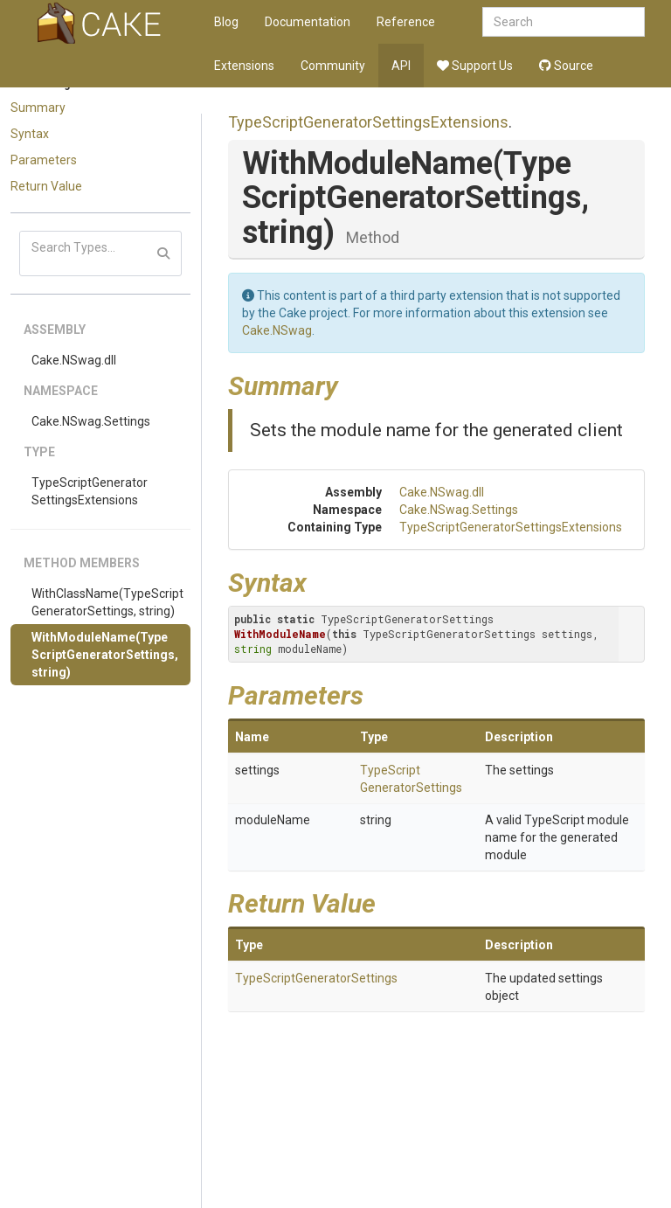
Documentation (307, 22)
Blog (226, 22)
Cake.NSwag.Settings (90, 421)
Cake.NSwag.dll (73, 360)
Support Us (475, 66)
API (401, 66)
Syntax (29, 134)
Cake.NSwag (277, 330)
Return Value (46, 186)
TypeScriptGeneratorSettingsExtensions (89, 491)
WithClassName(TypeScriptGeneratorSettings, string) (107, 602)
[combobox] (563, 22)
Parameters (43, 160)
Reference (406, 22)
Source (566, 66)
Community (333, 66)
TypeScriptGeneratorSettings (316, 978)
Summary (38, 108)
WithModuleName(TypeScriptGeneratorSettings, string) (104, 654)
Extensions (244, 66)
